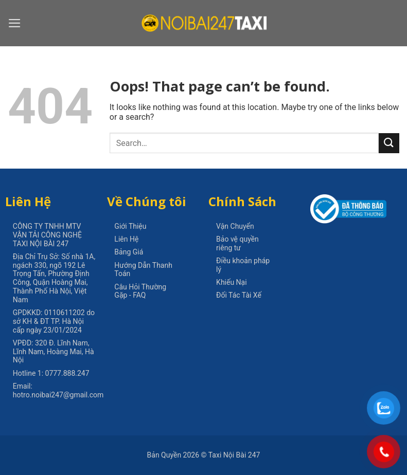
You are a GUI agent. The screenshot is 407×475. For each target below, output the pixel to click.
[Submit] (389, 143)
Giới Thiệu (130, 226)
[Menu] (15, 23)
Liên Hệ (126, 239)
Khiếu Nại (231, 282)
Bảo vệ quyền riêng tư (237, 243)
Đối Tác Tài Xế (238, 295)
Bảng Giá (128, 252)
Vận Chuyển (235, 226)
